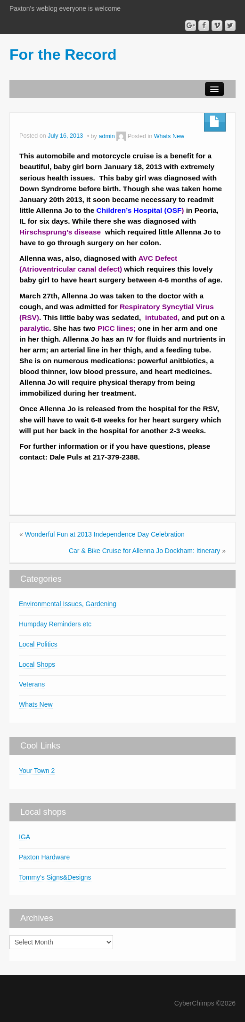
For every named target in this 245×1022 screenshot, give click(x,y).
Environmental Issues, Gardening (67, 604)
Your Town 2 (37, 770)
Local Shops (37, 664)
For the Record (63, 54)
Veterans (32, 684)
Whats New (169, 136)
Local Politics (38, 644)
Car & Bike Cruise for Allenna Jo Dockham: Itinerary (144, 550)
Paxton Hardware (44, 857)
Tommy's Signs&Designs (55, 877)
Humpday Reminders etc (55, 624)
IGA (24, 837)
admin (106, 136)
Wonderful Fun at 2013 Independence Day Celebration (105, 534)
